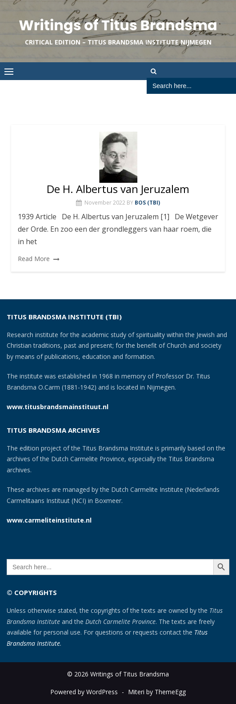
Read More (34, 258)
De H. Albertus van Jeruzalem (118, 188)
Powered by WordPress (84, 692)
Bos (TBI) (147, 202)
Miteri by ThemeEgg (157, 692)
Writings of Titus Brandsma (118, 25)
